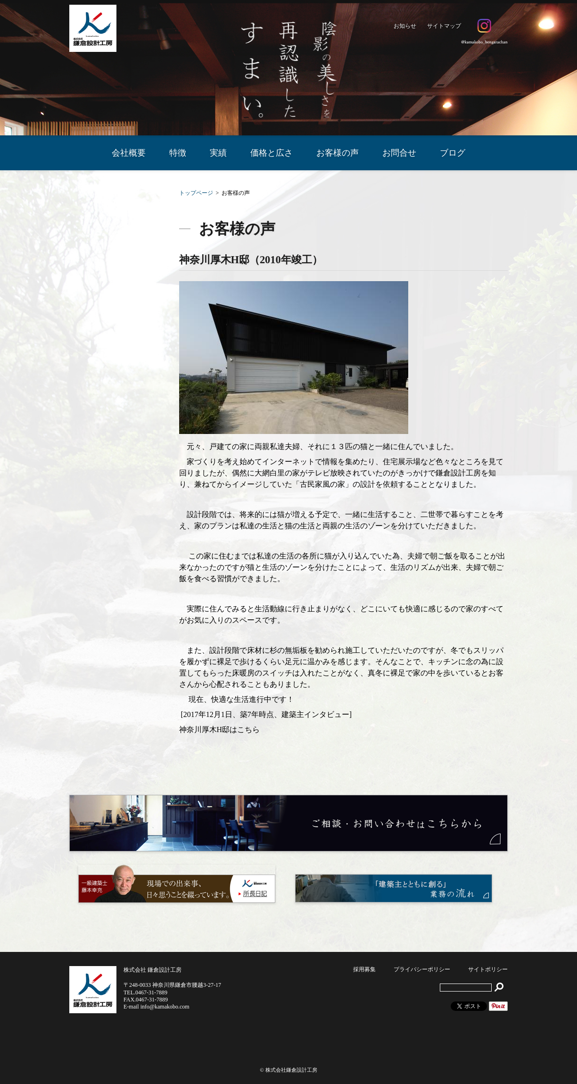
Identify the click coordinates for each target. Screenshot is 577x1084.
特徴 (177, 153)
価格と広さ (271, 153)
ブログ (452, 153)
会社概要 (129, 153)
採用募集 (364, 969)
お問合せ (399, 153)
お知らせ (405, 26)
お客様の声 (337, 153)
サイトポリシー (488, 969)
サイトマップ (444, 26)
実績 (218, 153)
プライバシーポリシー (422, 969)
